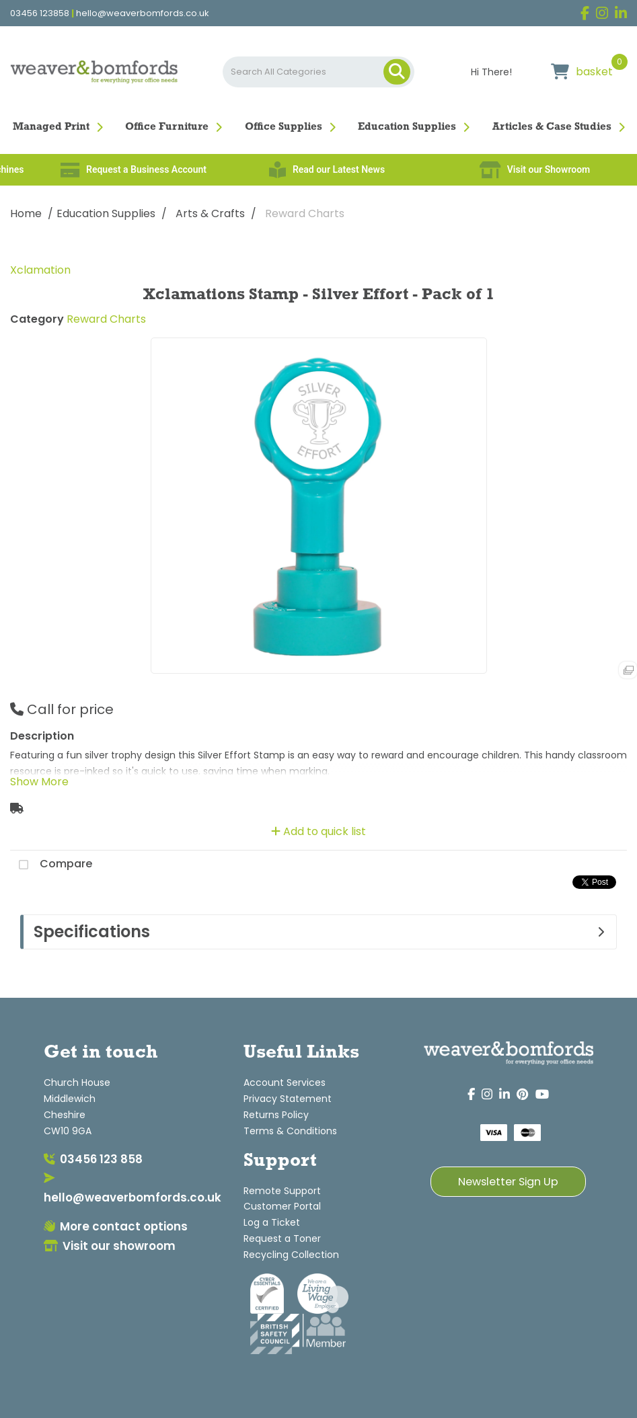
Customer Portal (282, 1206)
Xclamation (40, 270)
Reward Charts (304, 213)
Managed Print (51, 127)
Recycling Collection (291, 1254)
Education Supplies (407, 127)
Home (26, 213)
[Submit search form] (396, 72)
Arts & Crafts (210, 213)
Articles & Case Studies (551, 127)
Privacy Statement (287, 1098)
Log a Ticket (271, 1222)
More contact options (116, 1226)
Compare (51, 864)
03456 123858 (39, 13)
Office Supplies (283, 127)
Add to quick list (318, 831)
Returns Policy (276, 1114)
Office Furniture (167, 127)
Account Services (284, 1082)
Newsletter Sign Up (508, 1181)
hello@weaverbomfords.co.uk (142, 13)
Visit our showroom (110, 1246)
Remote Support (282, 1190)
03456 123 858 (93, 1159)
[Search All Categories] (319, 71)
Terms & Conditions (290, 1131)
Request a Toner (282, 1238)
